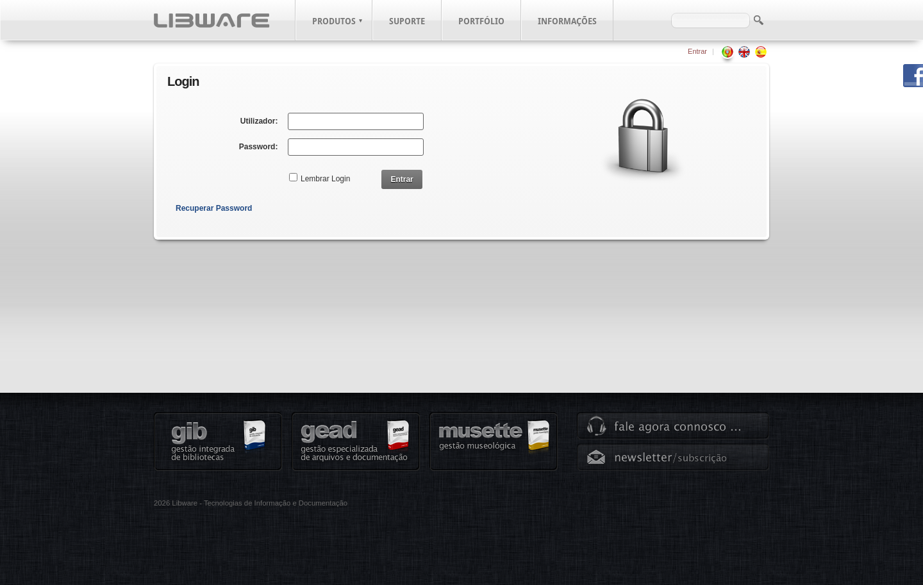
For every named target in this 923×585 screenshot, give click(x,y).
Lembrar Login (325, 178)
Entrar (697, 51)
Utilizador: (259, 121)
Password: (258, 146)
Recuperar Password (214, 208)
